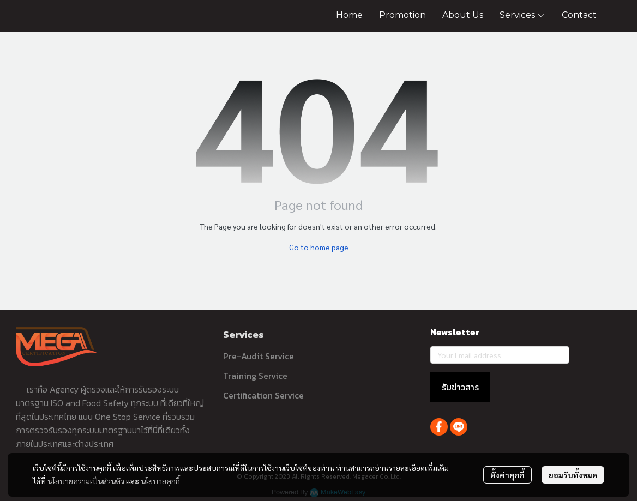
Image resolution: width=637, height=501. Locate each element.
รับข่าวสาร (460, 387)
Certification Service (263, 395)
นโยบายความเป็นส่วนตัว (85, 481)
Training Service (255, 375)
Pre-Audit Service (258, 356)
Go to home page (318, 247)
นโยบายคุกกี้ (160, 481)
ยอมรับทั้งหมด (573, 475)
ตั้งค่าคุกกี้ (507, 475)
